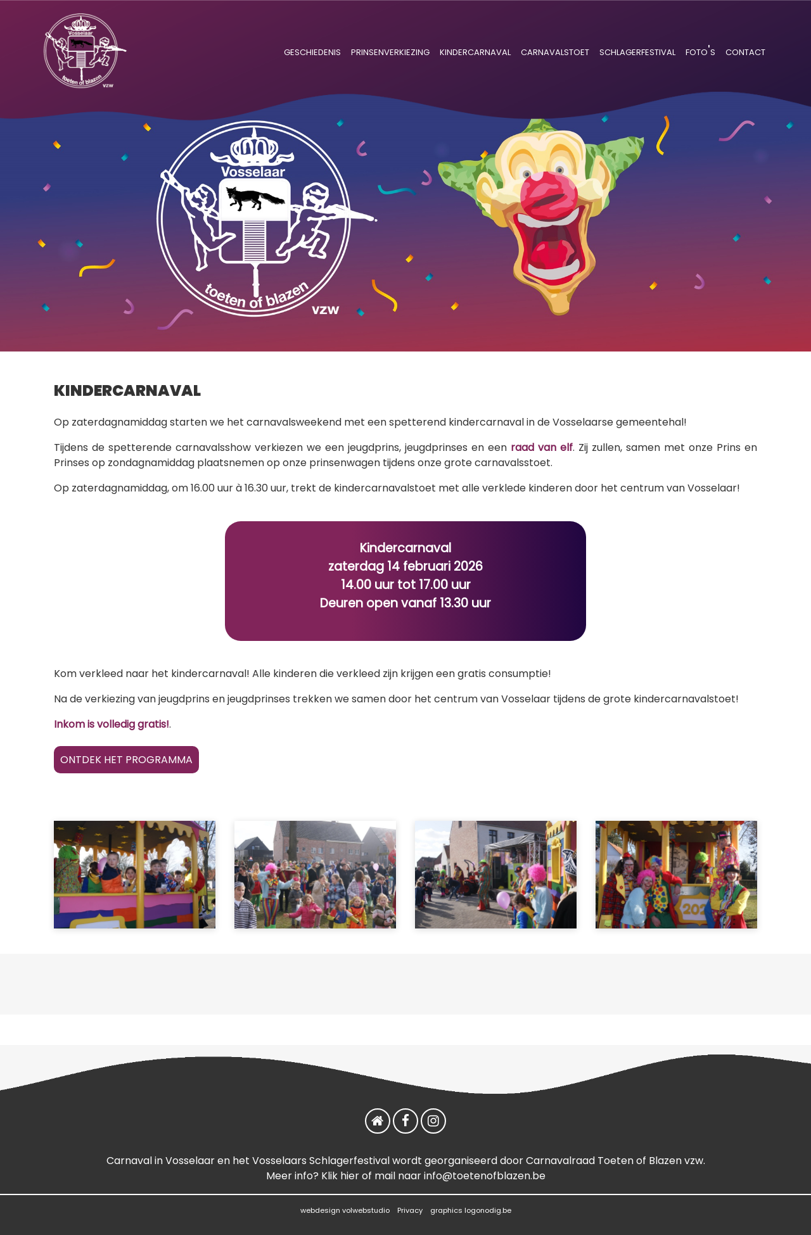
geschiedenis (312, 51)
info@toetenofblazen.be (485, 1175)
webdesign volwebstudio (345, 1210)
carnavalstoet (555, 51)
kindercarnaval (475, 51)
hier (349, 1175)
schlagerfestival (637, 51)
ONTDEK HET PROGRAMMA (126, 759)
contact (745, 51)
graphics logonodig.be (470, 1210)
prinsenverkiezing (390, 51)
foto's (700, 51)
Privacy (410, 1210)
